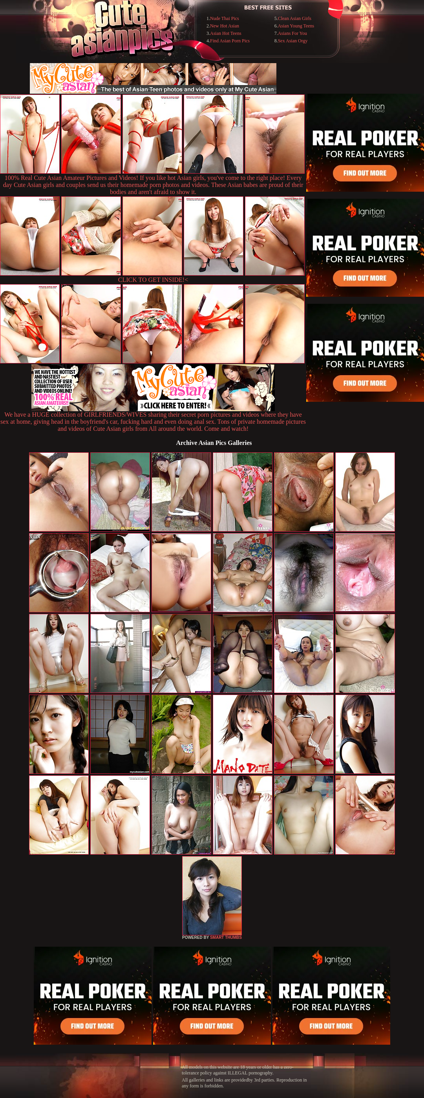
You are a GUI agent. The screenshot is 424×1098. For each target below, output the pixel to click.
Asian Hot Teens (225, 33)
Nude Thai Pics (224, 18)
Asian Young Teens (296, 26)
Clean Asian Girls (294, 18)
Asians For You (292, 33)
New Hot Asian (224, 26)
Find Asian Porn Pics (230, 41)
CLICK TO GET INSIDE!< (153, 279)
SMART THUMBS (226, 937)
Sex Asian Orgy (293, 41)
